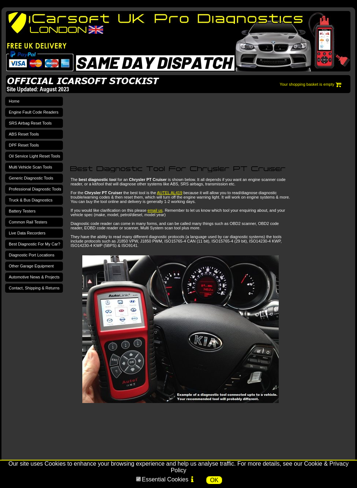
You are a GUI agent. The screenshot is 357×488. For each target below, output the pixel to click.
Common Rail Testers (28, 222)
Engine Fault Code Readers (34, 112)
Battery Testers (22, 211)
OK (214, 480)
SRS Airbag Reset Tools (30, 123)
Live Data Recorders (27, 233)
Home (14, 101)
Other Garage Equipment (31, 266)
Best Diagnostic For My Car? (34, 244)
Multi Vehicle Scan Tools (30, 167)
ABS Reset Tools (24, 134)
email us (154, 210)
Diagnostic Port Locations (32, 255)
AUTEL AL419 (169, 193)
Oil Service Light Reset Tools (34, 156)
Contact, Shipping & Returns (34, 288)
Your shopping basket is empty (307, 84)
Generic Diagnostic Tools (31, 178)
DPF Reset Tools (24, 145)
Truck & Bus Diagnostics (30, 200)
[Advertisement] (104, 124)
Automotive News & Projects (34, 277)
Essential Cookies (165, 479)
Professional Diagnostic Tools (35, 189)
